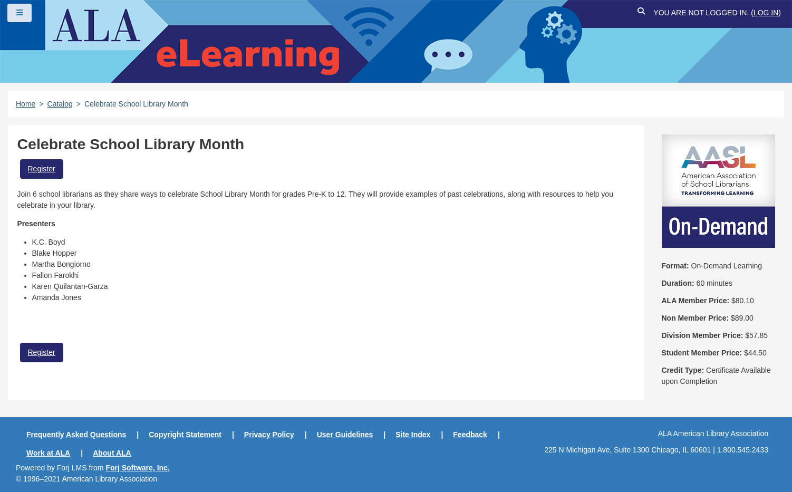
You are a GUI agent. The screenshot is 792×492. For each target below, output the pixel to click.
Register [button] (41, 169)
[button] (641, 13)
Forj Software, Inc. (137, 468)
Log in (766, 12)
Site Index (412, 434)
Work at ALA (48, 453)
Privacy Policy (269, 434)
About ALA (112, 453)
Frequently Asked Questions (76, 434)
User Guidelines (345, 434)
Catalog (60, 104)
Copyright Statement (185, 434)
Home (25, 104)
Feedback (470, 434)
